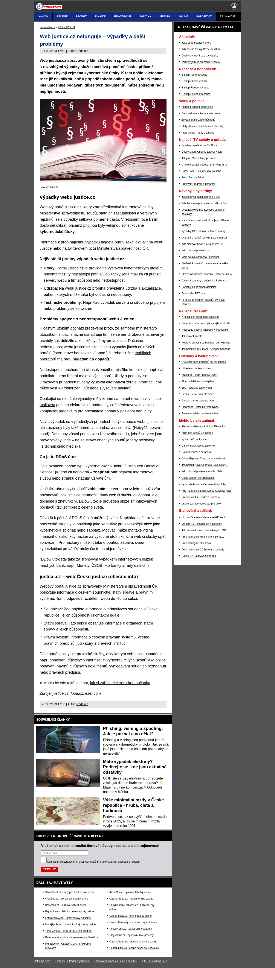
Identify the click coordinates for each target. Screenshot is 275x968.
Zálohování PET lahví (194, 293)
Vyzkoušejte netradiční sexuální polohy (204, 484)
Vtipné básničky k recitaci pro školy (202, 503)
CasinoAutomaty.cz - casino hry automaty (133, 922)
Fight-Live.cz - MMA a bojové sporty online (69, 911)
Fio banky (112, 565)
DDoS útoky (110, 274)
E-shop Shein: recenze (195, 81)
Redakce (82, 51)
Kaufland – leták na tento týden (199, 374)
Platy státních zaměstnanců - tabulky (202, 126)
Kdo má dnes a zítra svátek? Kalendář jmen (207, 490)
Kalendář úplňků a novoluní (197, 432)
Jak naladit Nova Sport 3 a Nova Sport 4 (205, 465)
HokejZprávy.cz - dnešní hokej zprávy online (70, 924)
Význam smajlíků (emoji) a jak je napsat (204, 237)
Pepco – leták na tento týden (198, 394)
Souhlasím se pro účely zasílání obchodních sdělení (94, 861)
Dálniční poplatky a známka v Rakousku (204, 280)
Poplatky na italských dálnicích (199, 287)
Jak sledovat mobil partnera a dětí (201, 196)
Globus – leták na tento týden (198, 400)
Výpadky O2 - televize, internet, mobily (204, 231)
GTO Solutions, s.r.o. (156, 961)
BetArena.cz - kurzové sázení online (66, 905)
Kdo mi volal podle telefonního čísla (202, 471)
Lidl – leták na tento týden (196, 368)
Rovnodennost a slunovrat (196, 452)
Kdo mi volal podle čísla (195, 250)
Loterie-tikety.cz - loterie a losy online (130, 915)
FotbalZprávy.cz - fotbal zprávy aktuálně (68, 917)
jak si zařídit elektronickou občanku (120, 683)
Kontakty (60, 961)
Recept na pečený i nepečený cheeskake (205, 329)
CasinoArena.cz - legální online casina (131, 898)
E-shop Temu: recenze (194, 74)
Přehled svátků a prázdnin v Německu (203, 426)
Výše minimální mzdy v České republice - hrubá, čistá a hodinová (133, 805)
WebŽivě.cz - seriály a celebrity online (67, 898)
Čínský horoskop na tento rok (198, 445)
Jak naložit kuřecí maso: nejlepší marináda (206, 349)
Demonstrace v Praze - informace (201, 113)
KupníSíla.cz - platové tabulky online (130, 892)
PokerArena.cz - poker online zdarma (130, 928)
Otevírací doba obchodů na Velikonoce (204, 361)
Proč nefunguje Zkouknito (196, 543)
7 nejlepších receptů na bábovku (200, 316)
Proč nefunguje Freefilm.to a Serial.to (203, 536)
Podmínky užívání (79, 961)
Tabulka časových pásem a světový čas (204, 203)
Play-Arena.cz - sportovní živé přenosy (131, 935)
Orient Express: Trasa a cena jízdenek (203, 458)
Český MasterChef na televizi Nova (202, 151)
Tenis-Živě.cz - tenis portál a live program (68, 930)
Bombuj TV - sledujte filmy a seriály (202, 523)
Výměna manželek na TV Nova (199, 145)
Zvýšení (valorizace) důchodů (198, 119)
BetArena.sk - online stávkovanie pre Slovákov (71, 937)
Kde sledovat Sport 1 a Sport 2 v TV (202, 244)
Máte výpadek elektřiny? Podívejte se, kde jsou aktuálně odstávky (135, 767)
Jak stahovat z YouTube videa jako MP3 (204, 530)
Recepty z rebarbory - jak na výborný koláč (206, 323)
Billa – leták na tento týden (197, 387)
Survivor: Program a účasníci (198, 183)
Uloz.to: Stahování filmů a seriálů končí (204, 517)
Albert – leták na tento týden (198, 381)
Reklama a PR (42, 961)
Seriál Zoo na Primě (193, 177)
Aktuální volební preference (197, 106)
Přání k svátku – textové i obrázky (201, 497)
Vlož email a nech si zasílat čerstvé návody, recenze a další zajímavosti (100, 846)
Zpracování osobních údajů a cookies (115, 961)
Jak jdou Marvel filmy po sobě (198, 158)
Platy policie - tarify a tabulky (198, 132)
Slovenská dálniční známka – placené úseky (207, 274)
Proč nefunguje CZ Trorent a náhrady (203, 549)
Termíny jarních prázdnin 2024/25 (201, 62)
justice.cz (73, 586)
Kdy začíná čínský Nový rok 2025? (201, 49)
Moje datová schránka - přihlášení (201, 256)
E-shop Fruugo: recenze (195, 87)
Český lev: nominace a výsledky (200, 55)
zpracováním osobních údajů (80, 861)
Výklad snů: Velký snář (195, 439)
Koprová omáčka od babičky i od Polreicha (206, 342)
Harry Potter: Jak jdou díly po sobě (201, 171)
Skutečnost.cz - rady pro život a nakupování (70, 892)
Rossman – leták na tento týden (200, 413)
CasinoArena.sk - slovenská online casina (133, 941)
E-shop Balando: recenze (196, 94)
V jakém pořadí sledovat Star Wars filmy (204, 164)
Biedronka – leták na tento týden (200, 407)
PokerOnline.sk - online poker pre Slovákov (134, 948)
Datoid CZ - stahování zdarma (199, 556)
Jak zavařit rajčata (192, 336)
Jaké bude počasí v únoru (196, 42)
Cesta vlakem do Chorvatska (198, 477)
